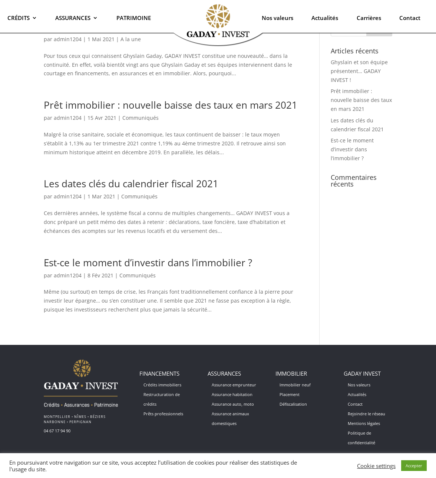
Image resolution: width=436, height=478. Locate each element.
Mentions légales (364, 423)
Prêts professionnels (163, 413)
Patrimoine (133, 18)
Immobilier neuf (295, 385)
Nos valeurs (277, 18)
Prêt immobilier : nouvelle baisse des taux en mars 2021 (170, 105)
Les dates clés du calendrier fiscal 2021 (131, 183)
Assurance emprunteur (234, 385)
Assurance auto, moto (233, 404)
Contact (409, 18)
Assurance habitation (232, 394)
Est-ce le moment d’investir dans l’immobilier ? (148, 262)
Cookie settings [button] (376, 465)
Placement (290, 394)
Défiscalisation (293, 404)
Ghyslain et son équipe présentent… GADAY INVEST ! (359, 71)
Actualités (324, 18)
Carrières (369, 18)
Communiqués (140, 117)
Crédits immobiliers (162, 385)
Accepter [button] (414, 465)
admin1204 (68, 117)
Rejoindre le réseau (366, 413)
